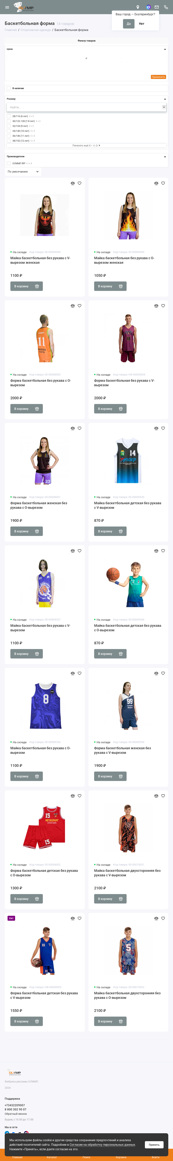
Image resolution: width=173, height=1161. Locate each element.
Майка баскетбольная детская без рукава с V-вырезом (127, 505)
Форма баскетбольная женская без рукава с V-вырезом (122, 750)
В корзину (26, 286)
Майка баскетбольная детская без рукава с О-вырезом (127, 628)
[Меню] (7, 7)
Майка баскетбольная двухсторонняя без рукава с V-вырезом (127, 873)
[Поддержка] (166, 7)
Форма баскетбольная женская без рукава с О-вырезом (38, 505)
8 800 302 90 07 (15, 1109)
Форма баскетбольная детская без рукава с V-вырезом (44, 995)
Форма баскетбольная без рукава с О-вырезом (40, 383)
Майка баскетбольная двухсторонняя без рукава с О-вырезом (127, 995)
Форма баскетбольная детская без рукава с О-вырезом (44, 873)
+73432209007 (15, 1105)
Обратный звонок (16, 1113)
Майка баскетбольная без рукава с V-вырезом (40, 628)
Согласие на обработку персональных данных (102, 1144)
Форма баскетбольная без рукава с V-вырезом (124, 383)
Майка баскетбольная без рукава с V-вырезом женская (40, 260)
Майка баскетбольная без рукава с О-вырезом (40, 750)
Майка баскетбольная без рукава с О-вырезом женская (124, 260)
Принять (154, 1144)
